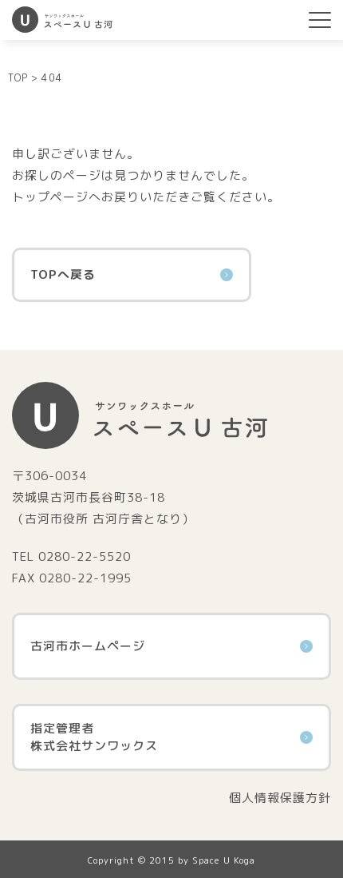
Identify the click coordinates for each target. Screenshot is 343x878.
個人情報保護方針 (280, 797)
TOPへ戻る (131, 274)
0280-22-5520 (84, 556)
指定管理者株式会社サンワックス (171, 737)
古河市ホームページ (171, 646)
